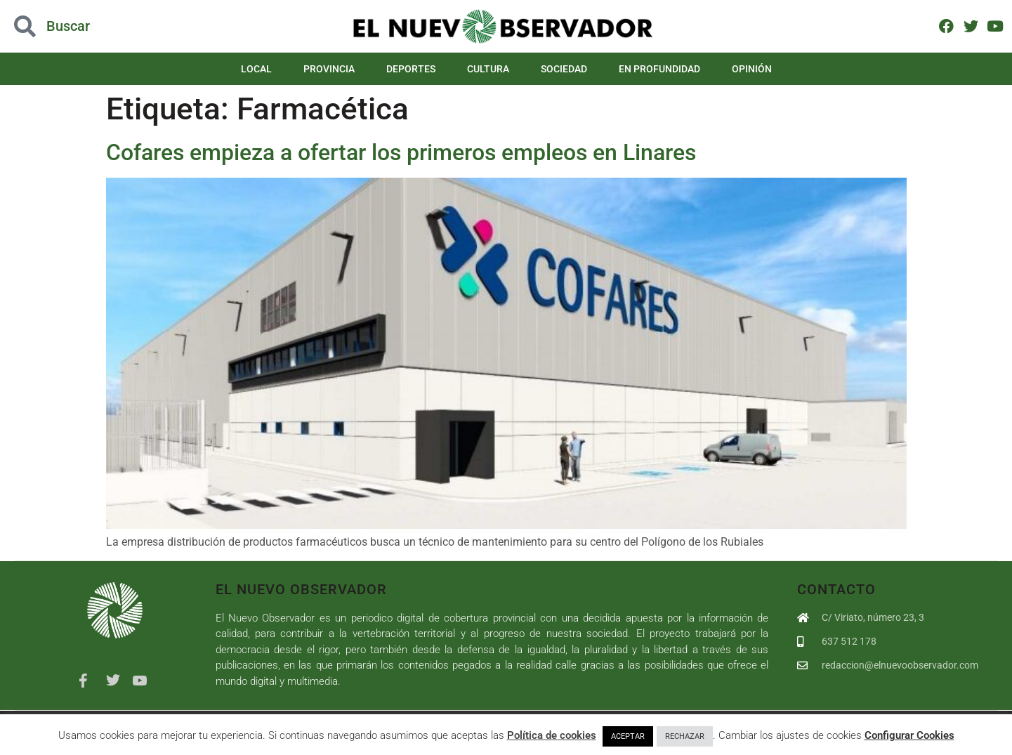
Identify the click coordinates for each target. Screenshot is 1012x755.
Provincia (329, 68)
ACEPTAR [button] (628, 736)
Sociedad (564, 68)
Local (256, 68)
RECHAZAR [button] (684, 736)
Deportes (410, 68)
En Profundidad (659, 68)
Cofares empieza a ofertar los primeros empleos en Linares (401, 152)
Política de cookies (551, 735)
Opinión (752, 68)
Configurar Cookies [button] (909, 735)
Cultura (488, 68)
